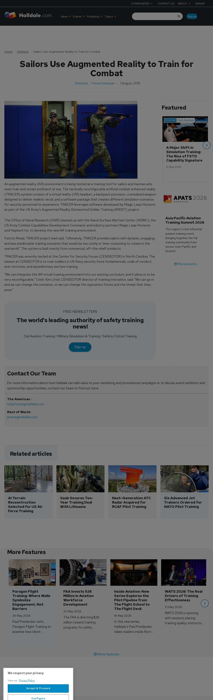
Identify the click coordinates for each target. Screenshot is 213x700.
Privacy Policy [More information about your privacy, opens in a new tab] (27, 692)
